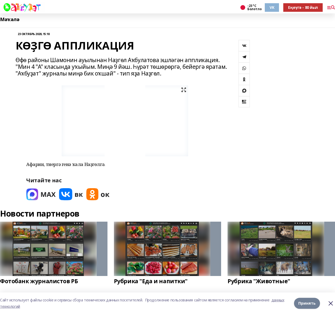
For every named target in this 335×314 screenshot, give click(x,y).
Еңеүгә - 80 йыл (303, 7)
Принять (307, 303)
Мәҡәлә (9, 19)
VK (272, 7)
